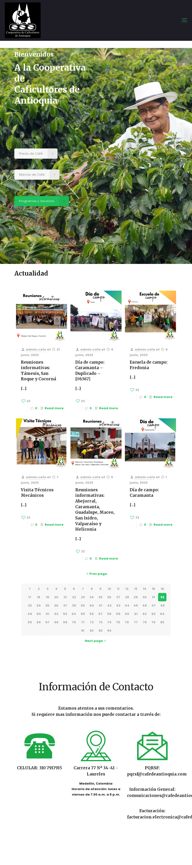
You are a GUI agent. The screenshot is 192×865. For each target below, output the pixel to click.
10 (109, 589)
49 (29, 614)
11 (118, 589)
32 (162, 597)
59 (118, 614)
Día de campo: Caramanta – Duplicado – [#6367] (90, 371)
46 (144, 605)
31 (153, 597)
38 (74, 605)
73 (100, 622)
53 (65, 614)
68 (56, 622)
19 (47, 597)
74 (109, 622)
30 (145, 597)
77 (136, 622)
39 (83, 605)
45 (135, 605)
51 (47, 614)
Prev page (96, 573)
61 (136, 614)
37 (65, 605)
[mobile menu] (184, 20)
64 (162, 614)
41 (100, 605)
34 (39, 605)
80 (162, 622)
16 (162, 589)
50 (39, 614)
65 (30, 622)
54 (74, 614)
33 (30, 605)
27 (118, 597)
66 (39, 622)
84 (109, 630)
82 (92, 630)
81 (82, 630)
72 (92, 622)
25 (100, 597)
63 (153, 614)
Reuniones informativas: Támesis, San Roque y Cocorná (38, 371)
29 (136, 597)
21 (65, 597)
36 (56, 605)
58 (109, 614)
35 (47, 605)
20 (56, 597)
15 (153, 589)
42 (109, 605)
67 (47, 622)
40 (91, 605)
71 (82, 622)
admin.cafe (36, 349)
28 (127, 597)
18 (38, 597)
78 (145, 622)
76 (127, 622)
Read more (54, 408)
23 (83, 597)
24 (92, 597)
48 (162, 605)
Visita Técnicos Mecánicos (37, 492)
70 (74, 622)
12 (126, 589)
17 (29, 597)
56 (92, 614)
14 (144, 589)
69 (65, 622)
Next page (96, 641)
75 (118, 622)
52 (56, 614)
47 (153, 605)
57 (100, 614)
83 (100, 630)
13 (135, 589)
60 (127, 614)
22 (74, 597)
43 (118, 605)
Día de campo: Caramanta (144, 492)
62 (145, 614)
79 (153, 622)
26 (109, 597)
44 (127, 605)
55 (83, 614)
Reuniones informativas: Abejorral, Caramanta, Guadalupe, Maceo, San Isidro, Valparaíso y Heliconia (94, 509)
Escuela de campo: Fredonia (149, 365)
